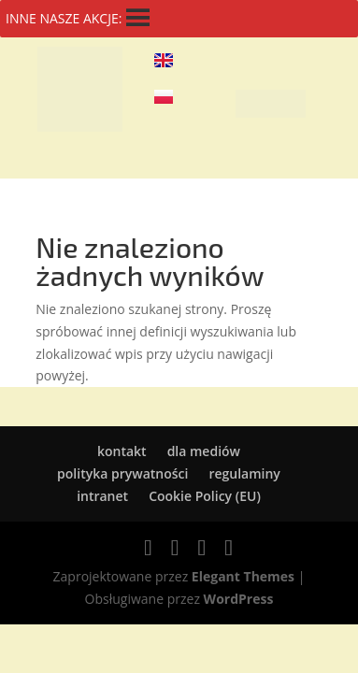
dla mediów (203, 451)
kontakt (122, 451)
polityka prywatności (122, 473)
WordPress (239, 599)
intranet (102, 496)
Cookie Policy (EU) (205, 496)
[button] (271, 104)
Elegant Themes (243, 576)
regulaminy (243, 473)
